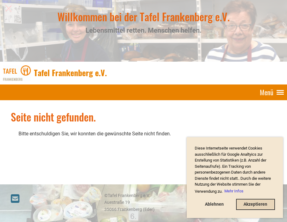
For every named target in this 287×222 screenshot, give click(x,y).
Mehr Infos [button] (233, 191)
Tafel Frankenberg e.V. (70, 72)
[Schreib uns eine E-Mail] (15, 199)
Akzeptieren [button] (255, 204)
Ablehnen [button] (214, 204)
